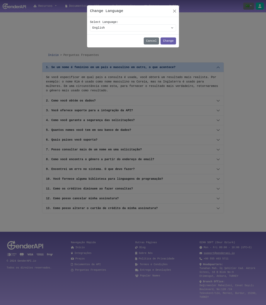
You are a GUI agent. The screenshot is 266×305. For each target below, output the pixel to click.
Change (168, 41)
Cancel (151, 41)
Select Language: (104, 22)
